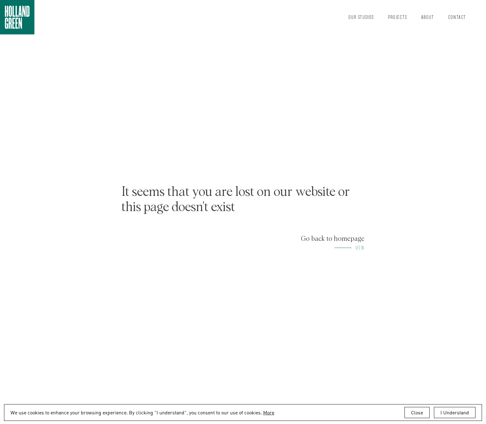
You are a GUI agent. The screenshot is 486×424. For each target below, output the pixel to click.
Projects (397, 17)
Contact (457, 17)
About (427, 17)
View (360, 247)
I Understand (454, 412)
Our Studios (361, 17)
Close (417, 412)
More (268, 412)
